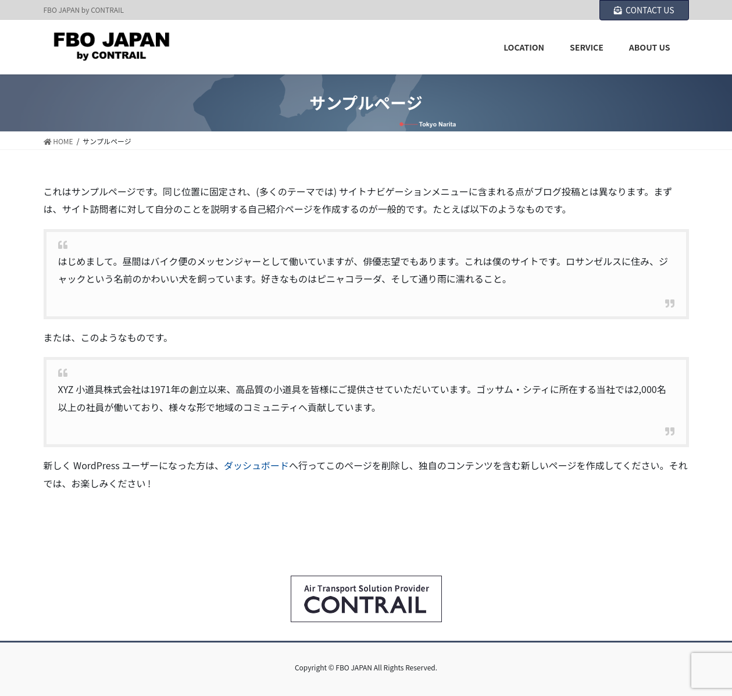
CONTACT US (644, 10)
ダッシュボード (256, 465)
